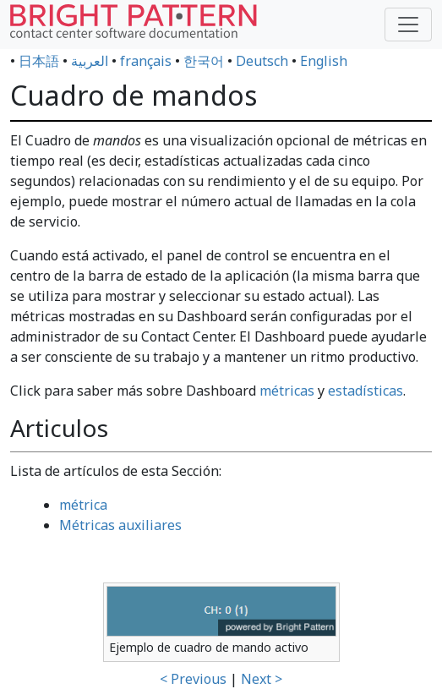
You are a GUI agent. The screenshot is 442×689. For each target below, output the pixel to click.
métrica (83, 504)
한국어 (203, 61)
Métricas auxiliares (120, 525)
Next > (261, 679)
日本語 (39, 61)
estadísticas (365, 390)
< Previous (193, 679)
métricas (286, 390)
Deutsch (262, 61)
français (146, 61)
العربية (89, 61)
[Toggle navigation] (408, 24)
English (323, 61)
